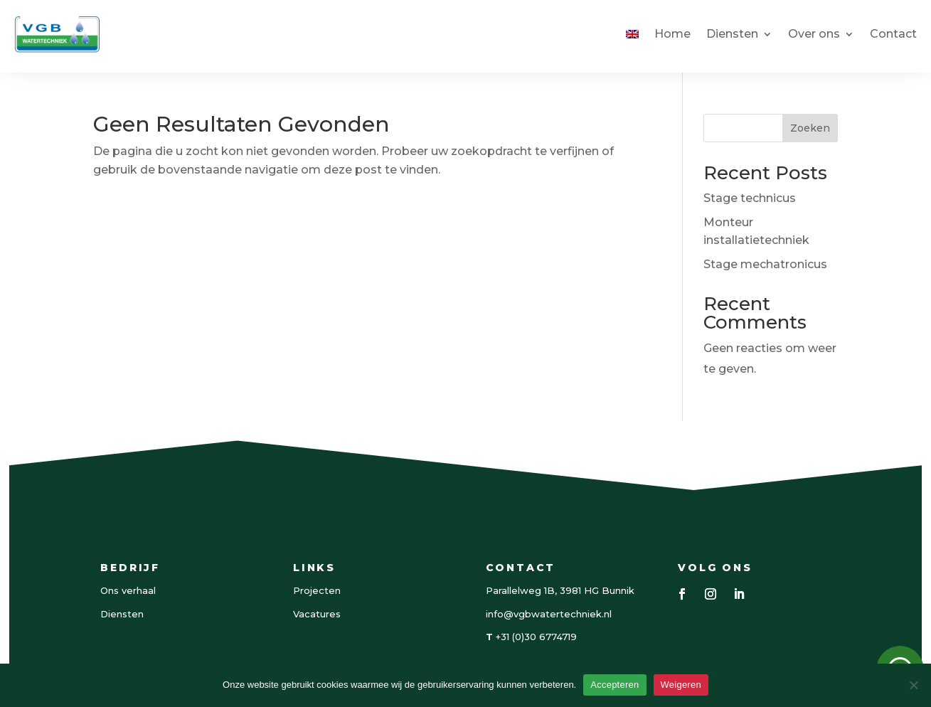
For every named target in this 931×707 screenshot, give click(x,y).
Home (672, 34)
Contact (893, 34)
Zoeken (810, 128)
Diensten (732, 34)
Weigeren (681, 684)
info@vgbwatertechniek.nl (549, 614)
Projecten (317, 590)
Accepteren (614, 684)
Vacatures (317, 614)
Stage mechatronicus (765, 264)
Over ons (814, 34)
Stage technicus (749, 198)
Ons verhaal (128, 590)
